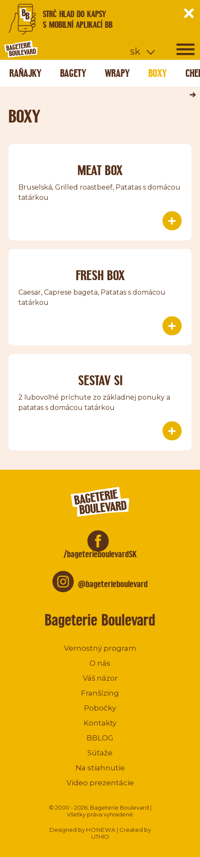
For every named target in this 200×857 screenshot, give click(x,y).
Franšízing (100, 693)
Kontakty (100, 723)
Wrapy (117, 73)
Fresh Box (100, 275)
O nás (100, 663)
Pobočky (100, 708)
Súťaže (100, 753)
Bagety (73, 73)
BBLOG (100, 738)
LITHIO (100, 836)
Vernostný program (100, 648)
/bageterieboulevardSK (100, 554)
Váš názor (100, 678)
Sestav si (100, 380)
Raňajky (25, 73)
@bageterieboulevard (113, 584)
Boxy (157, 73)
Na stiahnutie (100, 767)
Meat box (100, 170)
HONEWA (101, 829)
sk (135, 51)
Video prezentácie (100, 782)
